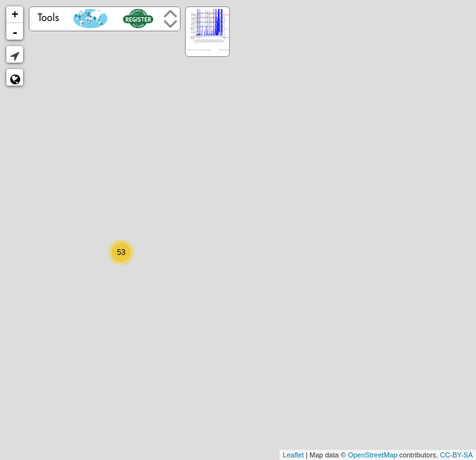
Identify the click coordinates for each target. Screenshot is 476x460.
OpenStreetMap (373, 455)
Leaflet (293, 455)
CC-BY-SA (456, 455)
